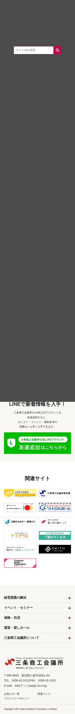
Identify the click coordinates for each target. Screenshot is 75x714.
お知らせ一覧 (12, 693)
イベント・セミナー (18, 607)
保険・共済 (12, 617)
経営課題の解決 (15, 597)
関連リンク (44, 693)
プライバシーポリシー (17, 698)
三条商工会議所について (21, 637)
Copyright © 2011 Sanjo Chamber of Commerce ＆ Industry (30, 709)
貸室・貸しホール (17, 627)
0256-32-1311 (43, 350)
